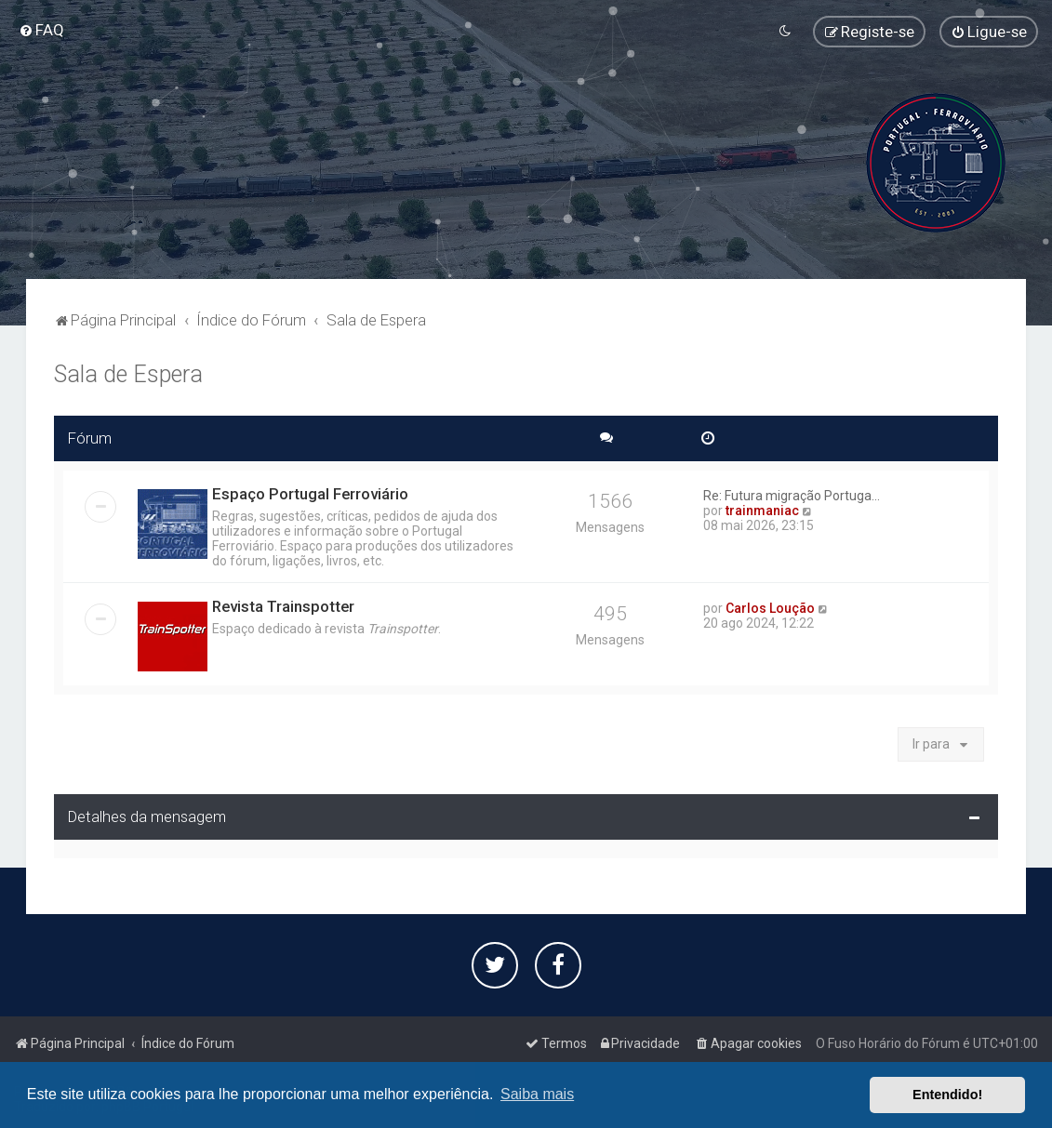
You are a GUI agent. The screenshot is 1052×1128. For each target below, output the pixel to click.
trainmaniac (762, 508)
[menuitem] (41, 30)
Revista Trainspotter (283, 604)
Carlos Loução (770, 606)
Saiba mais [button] (537, 1094)
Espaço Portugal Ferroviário (310, 492)
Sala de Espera (128, 372)
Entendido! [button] (947, 1094)
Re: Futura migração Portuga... (791, 493)
